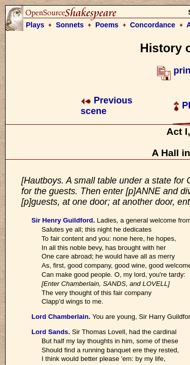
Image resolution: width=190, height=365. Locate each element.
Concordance (152, 25)
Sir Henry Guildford (62, 220)
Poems (107, 25)
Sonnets (70, 25)
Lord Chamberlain (60, 316)
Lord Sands (49, 332)
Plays (35, 25)
